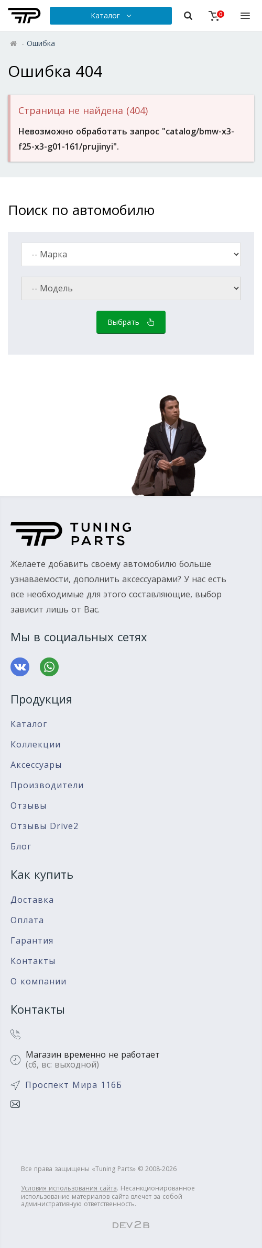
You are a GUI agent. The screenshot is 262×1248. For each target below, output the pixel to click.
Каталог (28, 724)
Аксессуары (36, 765)
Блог (20, 847)
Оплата (27, 920)
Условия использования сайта (69, 1188)
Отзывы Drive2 (44, 826)
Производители (47, 785)
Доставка (32, 900)
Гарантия (31, 941)
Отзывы (28, 806)
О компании (38, 981)
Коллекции (35, 745)
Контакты (33, 961)
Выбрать (131, 322)
